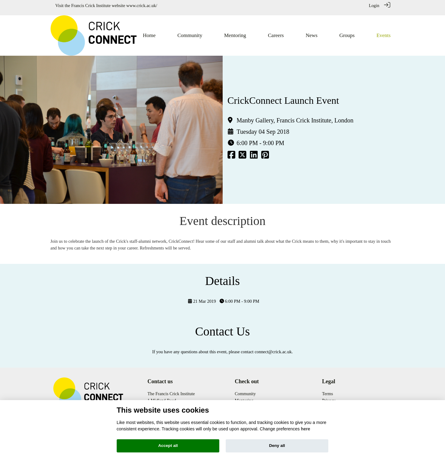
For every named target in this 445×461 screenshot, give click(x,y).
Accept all (168, 445)
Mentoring (244, 396)
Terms (327, 389)
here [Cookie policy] (305, 428)
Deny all (277, 445)
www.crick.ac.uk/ (141, 5)
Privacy (329, 396)
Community (245, 389)
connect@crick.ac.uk (273, 347)
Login (374, 5)
